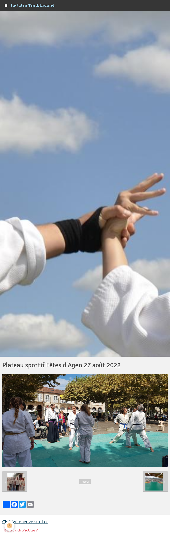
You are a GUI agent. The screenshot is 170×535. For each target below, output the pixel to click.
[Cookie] (9, 526)
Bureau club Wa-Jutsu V (21, 530)
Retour (85, 481)
